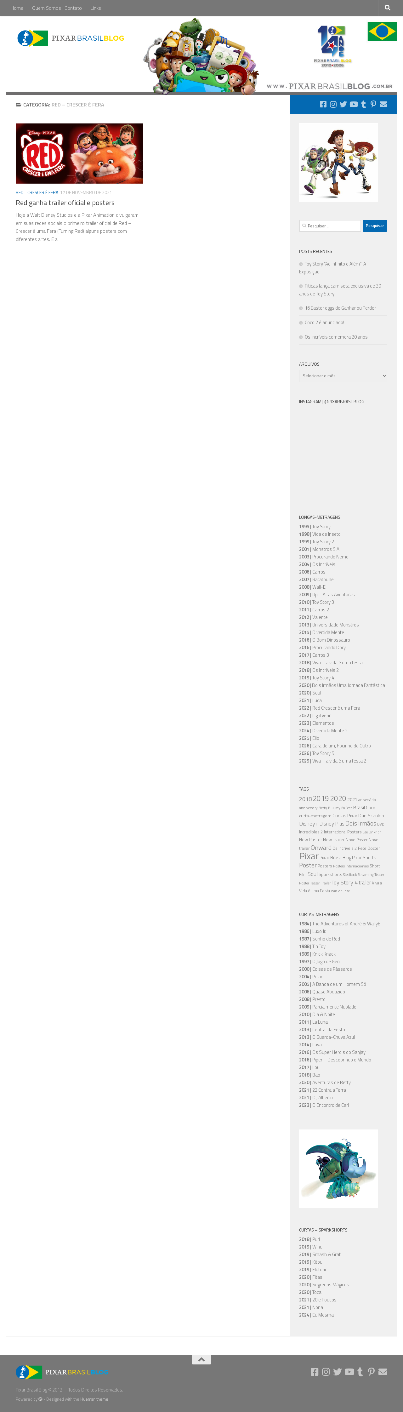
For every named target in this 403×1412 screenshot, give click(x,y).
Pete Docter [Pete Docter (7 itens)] (369, 848)
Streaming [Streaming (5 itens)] (365, 874)
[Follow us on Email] (383, 104)
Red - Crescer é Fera (37, 192)
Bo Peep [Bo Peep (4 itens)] (346, 807)
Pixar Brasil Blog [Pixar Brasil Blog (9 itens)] (335, 857)
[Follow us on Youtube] (353, 104)
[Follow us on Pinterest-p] (373, 104)
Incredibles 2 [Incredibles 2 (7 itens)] (311, 832)
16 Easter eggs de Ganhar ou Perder (340, 308)
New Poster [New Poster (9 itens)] (310, 839)
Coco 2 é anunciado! (324, 322)
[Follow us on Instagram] (333, 104)
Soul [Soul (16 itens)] (313, 873)
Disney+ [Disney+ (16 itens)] (309, 823)
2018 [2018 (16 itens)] (305, 798)
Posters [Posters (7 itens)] (325, 866)
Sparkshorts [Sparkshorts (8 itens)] (330, 874)
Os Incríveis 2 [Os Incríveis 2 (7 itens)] (344, 848)
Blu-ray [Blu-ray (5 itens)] (334, 808)
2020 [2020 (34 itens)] (338, 798)
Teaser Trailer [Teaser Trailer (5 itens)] (320, 883)
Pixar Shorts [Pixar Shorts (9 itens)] (364, 857)
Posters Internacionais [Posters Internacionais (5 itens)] (351, 866)
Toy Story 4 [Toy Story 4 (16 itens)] (345, 882)
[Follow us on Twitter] (343, 104)
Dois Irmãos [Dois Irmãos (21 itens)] (360, 823)
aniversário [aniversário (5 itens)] (367, 800)
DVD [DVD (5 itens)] (380, 824)
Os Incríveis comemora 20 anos (336, 336)
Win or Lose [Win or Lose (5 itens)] (340, 891)
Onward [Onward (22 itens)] (321, 847)
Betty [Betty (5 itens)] (323, 808)
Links (96, 8)
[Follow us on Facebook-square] (323, 104)
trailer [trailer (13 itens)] (365, 882)
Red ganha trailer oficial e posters (65, 202)
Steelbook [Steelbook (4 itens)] (350, 874)
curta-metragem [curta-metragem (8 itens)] (315, 815)
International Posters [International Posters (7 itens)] (343, 832)
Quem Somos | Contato (57, 8)
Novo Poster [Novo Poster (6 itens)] (357, 840)
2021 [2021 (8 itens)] (352, 799)
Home (17, 8)
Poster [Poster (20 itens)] (308, 865)
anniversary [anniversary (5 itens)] (308, 808)
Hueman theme (94, 1399)
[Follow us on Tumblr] (363, 104)
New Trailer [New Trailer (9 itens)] (334, 839)
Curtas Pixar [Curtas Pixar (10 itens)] (344, 815)
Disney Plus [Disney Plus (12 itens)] (332, 823)
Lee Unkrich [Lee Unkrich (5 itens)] (372, 832)
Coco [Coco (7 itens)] (370, 807)
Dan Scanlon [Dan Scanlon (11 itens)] (371, 815)
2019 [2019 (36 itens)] (321, 798)
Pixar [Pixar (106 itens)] (309, 856)
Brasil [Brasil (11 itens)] (359, 807)
